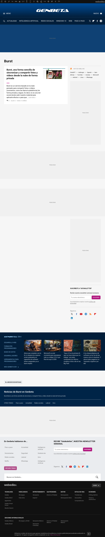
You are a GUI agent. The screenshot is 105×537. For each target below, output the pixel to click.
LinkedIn (71, 317)
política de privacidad (79, 453)
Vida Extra (22, 498)
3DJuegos (22, 495)
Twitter (90, 21)
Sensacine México (38, 521)
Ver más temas (10, 468)
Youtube (81, 313)
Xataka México (9, 521)
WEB (70, 21)
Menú (8, 13)
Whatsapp (89, 77)
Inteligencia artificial (41, 448)
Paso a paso (19, 403)
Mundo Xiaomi (9, 508)
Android (75, 77)
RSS (90, 313)
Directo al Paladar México (52, 521)
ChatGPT (72, 72)
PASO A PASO (80, 21)
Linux (81, 77)
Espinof (35, 498)
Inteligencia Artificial (41, 462)
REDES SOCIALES (47, 21)
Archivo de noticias (14, 382)
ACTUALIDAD (12, 21)
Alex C (13, 100)
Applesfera (8, 500)
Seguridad (24, 453)
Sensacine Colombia (36, 524)
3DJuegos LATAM (24, 521)
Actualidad (29, 403)
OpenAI (89, 72)
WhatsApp (24, 461)
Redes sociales (38, 403)
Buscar (97, 477)
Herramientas (9, 453)
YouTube (80, 75)
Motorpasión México (64, 521)
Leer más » (32, 97)
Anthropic (81, 72)
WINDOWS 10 (61, 21)
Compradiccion (79, 500)
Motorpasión (64, 495)
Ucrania (88, 75)
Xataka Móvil (8, 498)
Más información (55, 535)
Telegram (101, 21)
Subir (95, 485)
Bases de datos (9, 352)
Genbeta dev (13, 336)
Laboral (48, 403)
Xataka (7, 495)
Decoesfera (78, 498)
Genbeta (52, 10)
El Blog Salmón (93, 495)
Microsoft (96, 75)
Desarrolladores (10, 355)
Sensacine (36, 495)
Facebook (97, 21)
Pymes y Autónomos (92, 498)
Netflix (7, 461)
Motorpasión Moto (66, 498)
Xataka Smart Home (9, 504)
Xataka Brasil (9, 523)
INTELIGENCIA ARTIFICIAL (29, 21)
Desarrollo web (10, 342)
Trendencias (78, 495)
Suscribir (96, 297)
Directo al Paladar (52, 495)
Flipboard (93, 21)
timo (54, 403)
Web (8, 83)
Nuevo (96, 13)
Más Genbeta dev (10, 367)
